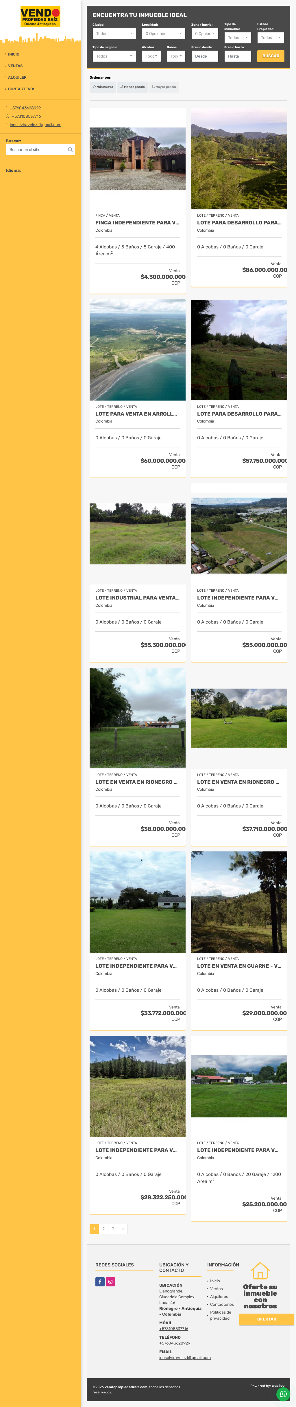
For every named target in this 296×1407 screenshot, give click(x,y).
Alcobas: (148, 47)
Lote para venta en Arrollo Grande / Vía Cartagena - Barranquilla (137, 414)
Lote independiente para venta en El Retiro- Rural (137, 1150)
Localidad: (150, 25)
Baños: (172, 47)
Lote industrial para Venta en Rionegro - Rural (137, 598)
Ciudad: (98, 25)
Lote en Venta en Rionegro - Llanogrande (137, 782)
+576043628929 (25, 108)
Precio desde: (202, 47)
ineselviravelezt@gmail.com (35, 124)
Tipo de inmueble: (232, 26)
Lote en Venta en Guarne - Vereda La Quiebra (239, 966)
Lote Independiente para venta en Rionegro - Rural (137, 966)
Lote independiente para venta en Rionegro (239, 1150)
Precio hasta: (234, 47)
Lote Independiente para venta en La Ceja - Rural (239, 598)
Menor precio (132, 87)
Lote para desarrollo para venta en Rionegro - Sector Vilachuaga (239, 223)
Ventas (15, 66)
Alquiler (17, 77)
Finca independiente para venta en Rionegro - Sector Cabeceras (137, 223)
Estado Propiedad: (265, 26)
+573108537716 (26, 116)
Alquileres (219, 1296)
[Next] (123, 1229)
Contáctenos (21, 89)
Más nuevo (102, 87)
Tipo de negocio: (105, 47)
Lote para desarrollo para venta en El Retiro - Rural (239, 414)
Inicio (13, 54)
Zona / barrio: (201, 25)
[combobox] (114, 34)
